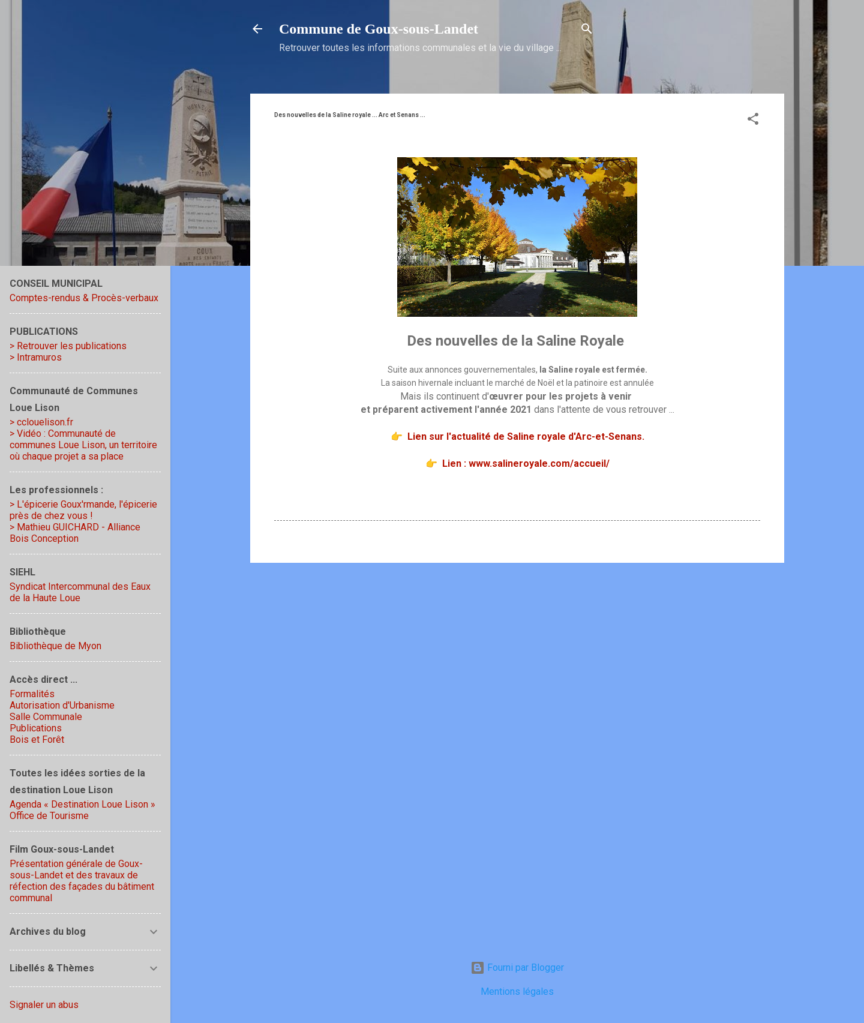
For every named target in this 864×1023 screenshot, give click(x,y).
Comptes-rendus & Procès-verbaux (84, 298)
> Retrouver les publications (68, 346)
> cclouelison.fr (41, 422)
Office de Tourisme (49, 815)
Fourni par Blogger (517, 967)
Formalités (32, 694)
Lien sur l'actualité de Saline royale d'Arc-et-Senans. (525, 436)
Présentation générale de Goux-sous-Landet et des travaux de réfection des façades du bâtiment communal (82, 881)
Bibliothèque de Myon (55, 646)
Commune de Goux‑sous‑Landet (378, 29)
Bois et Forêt (37, 739)
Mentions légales (517, 991)
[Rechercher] (587, 31)
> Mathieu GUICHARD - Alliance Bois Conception (75, 532)
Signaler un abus (44, 1004)
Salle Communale (46, 716)
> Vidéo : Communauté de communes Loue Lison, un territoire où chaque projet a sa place (83, 445)
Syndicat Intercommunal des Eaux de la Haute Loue (80, 592)
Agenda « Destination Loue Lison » (82, 804)
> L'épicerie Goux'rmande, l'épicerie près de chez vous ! (83, 510)
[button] (753, 121)
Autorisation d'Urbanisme (62, 705)
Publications (36, 728)
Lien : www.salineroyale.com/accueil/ (526, 463)
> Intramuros (36, 357)
